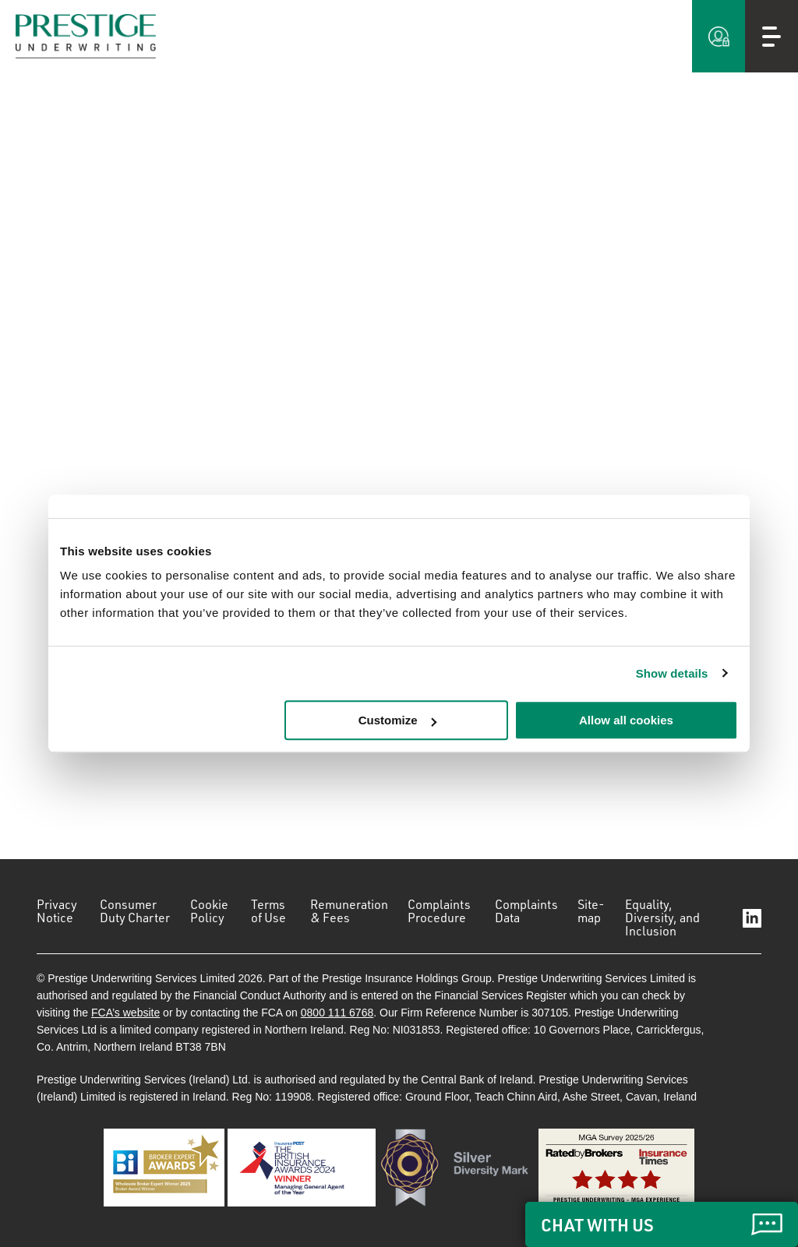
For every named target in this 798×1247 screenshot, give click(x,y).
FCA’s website (125, 1012)
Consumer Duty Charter (135, 911)
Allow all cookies (626, 720)
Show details (672, 673)
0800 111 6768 (337, 1012)
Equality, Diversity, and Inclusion (662, 918)
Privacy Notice (57, 911)
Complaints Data (526, 911)
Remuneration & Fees (349, 911)
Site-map (591, 911)
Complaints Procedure (439, 911)
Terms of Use (268, 911)
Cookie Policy (209, 911)
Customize (397, 720)
